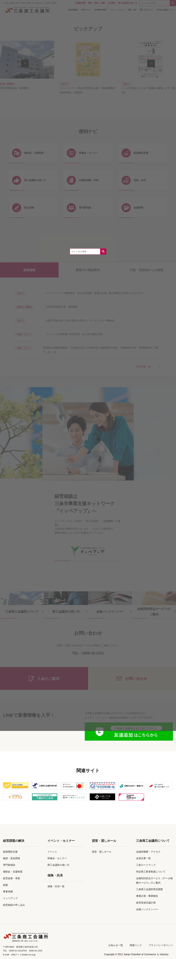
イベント (52, 851)
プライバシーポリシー (161, 945)
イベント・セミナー (61, 840)
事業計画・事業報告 (147, 896)
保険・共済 (55, 875)
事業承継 (8, 891)
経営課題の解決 (13, 840)
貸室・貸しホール (104, 840)
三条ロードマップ (146, 865)
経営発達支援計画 (146, 902)
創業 (5, 885)
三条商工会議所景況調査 (149, 889)
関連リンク (136, 945)
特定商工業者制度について (150, 871)
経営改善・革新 (11, 878)
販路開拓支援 (10, 851)
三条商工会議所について (153, 840)
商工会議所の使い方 (58, 865)
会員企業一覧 (143, 858)
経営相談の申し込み (14, 905)
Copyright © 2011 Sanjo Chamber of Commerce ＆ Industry (136, 954)
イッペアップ (10, 898)
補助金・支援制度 (13, 871)
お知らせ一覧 (115, 945)
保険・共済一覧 (55, 886)
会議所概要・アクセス (148, 851)
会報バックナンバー (147, 909)
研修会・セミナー (57, 858)
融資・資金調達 (11, 858)
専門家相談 (9, 865)
